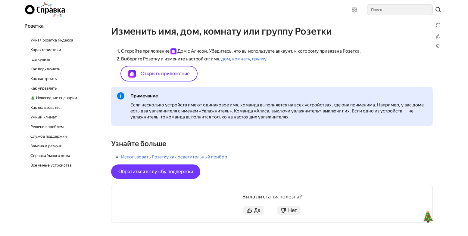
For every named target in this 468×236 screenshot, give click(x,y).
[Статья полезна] (438, 36)
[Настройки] (354, 9)
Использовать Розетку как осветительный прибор (174, 157)
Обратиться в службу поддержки (155, 171)
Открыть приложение (159, 74)
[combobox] (399, 10)
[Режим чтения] (438, 25)
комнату (241, 59)
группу (259, 59)
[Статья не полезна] (438, 46)
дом (225, 59)
